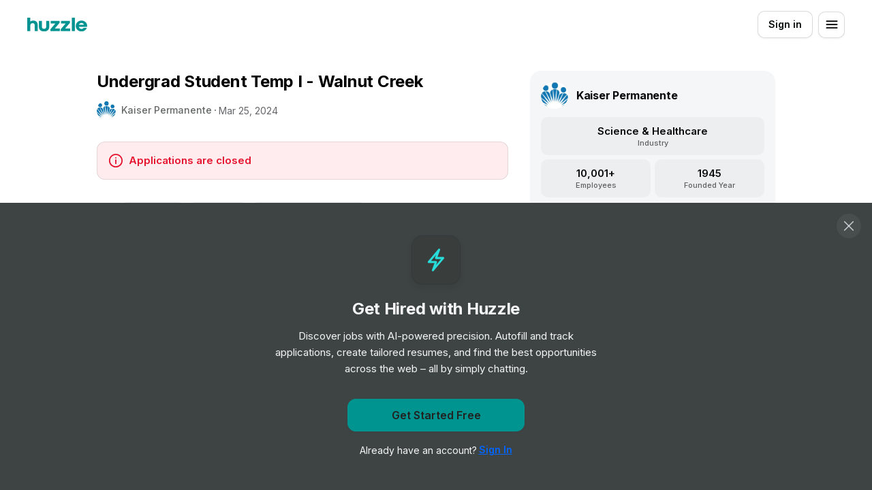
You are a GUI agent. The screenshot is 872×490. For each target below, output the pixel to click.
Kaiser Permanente (166, 110)
